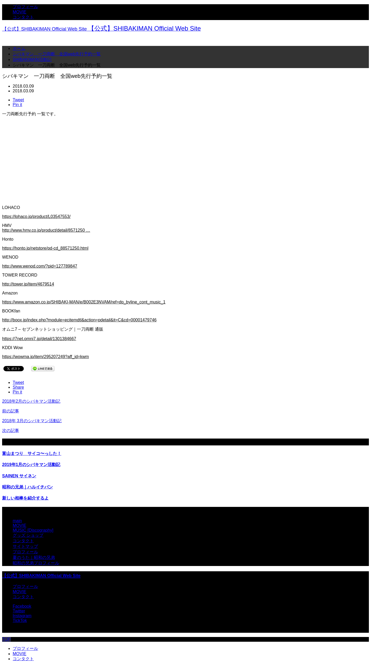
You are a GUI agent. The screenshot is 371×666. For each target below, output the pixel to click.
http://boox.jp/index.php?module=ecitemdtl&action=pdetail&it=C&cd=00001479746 (79, 320)
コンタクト (23, 17)
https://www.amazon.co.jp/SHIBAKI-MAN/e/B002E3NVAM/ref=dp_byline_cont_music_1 (83, 302)
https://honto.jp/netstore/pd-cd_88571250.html (45, 248)
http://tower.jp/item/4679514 (28, 284)
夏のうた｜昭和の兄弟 (34, 557)
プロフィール (25, 6)
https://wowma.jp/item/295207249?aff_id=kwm (45, 356)
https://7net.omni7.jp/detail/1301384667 (39, 338)
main (17, 520)
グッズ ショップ (28, 535)
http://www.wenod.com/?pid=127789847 (39, 266)
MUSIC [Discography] (33, 530)
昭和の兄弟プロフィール (36, 563)
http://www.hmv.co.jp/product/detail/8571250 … (46, 230)
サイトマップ (25, 546)
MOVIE (19, 12)
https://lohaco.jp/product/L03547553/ (36, 216)
